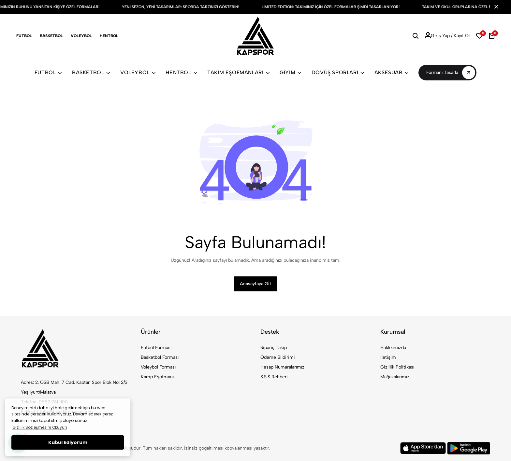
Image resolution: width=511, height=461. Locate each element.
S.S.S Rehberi (274, 377)
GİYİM (291, 72)
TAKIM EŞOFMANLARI (238, 72)
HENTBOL (181, 72)
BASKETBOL (91, 72)
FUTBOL (48, 72)
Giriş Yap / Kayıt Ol (447, 35)
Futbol (24, 36)
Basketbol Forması (160, 357)
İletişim (388, 357)
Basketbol (51, 36)
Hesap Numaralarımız (282, 367)
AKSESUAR (391, 72)
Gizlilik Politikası (397, 367)
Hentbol (109, 36)
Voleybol (81, 36)
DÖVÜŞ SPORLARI (338, 72)
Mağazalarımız (394, 377)
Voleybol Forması (158, 367)
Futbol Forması (156, 347)
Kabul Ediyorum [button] (67, 442)
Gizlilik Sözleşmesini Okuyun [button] (39, 427)
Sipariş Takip (273, 347)
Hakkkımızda (393, 347)
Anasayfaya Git (255, 283)
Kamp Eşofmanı (157, 377)
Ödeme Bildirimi (277, 357)
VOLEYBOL (138, 72)
